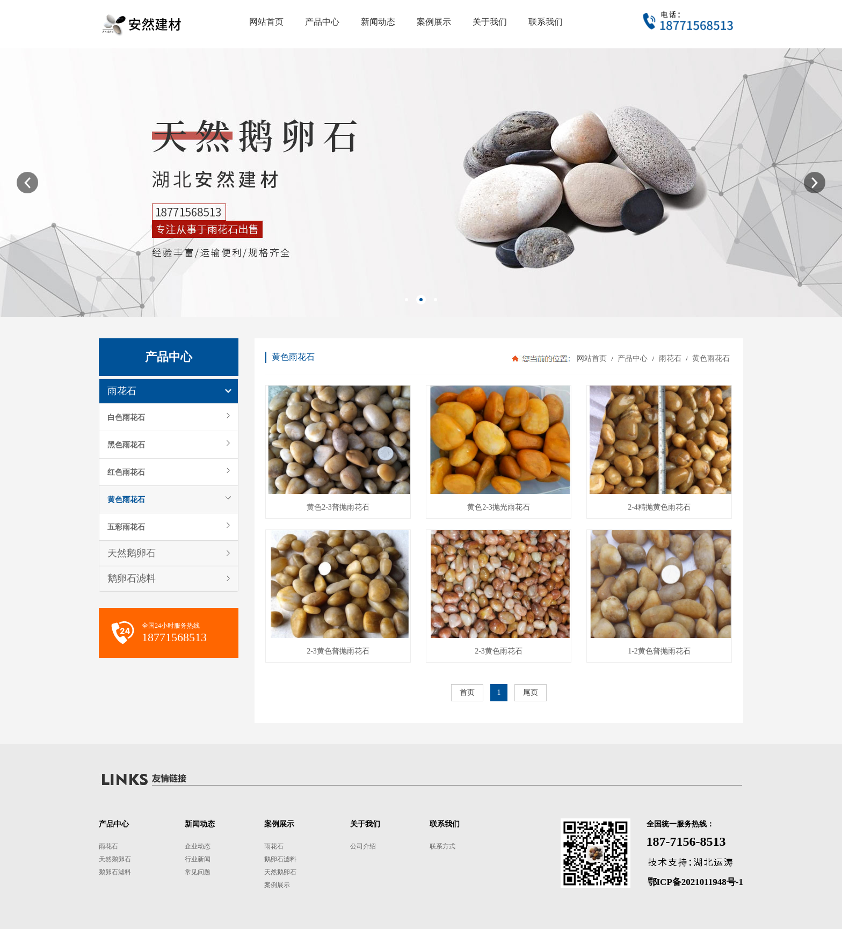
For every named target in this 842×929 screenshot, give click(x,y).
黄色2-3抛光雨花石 (498, 507)
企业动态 (197, 846)
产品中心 (633, 358)
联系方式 (442, 846)
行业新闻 (197, 859)
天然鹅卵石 (131, 553)
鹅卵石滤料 (131, 578)
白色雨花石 (126, 417)
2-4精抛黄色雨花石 (659, 507)
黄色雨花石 (126, 499)
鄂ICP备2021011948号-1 (696, 882)
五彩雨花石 (126, 526)
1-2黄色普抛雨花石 (659, 651)
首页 (467, 692)
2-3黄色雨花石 (498, 651)
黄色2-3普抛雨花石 (338, 507)
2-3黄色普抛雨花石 (338, 651)
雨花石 (121, 391)
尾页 (530, 692)
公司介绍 (363, 846)
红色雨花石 (126, 472)
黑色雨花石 (126, 444)
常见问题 (197, 872)
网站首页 (592, 358)
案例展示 (277, 885)
